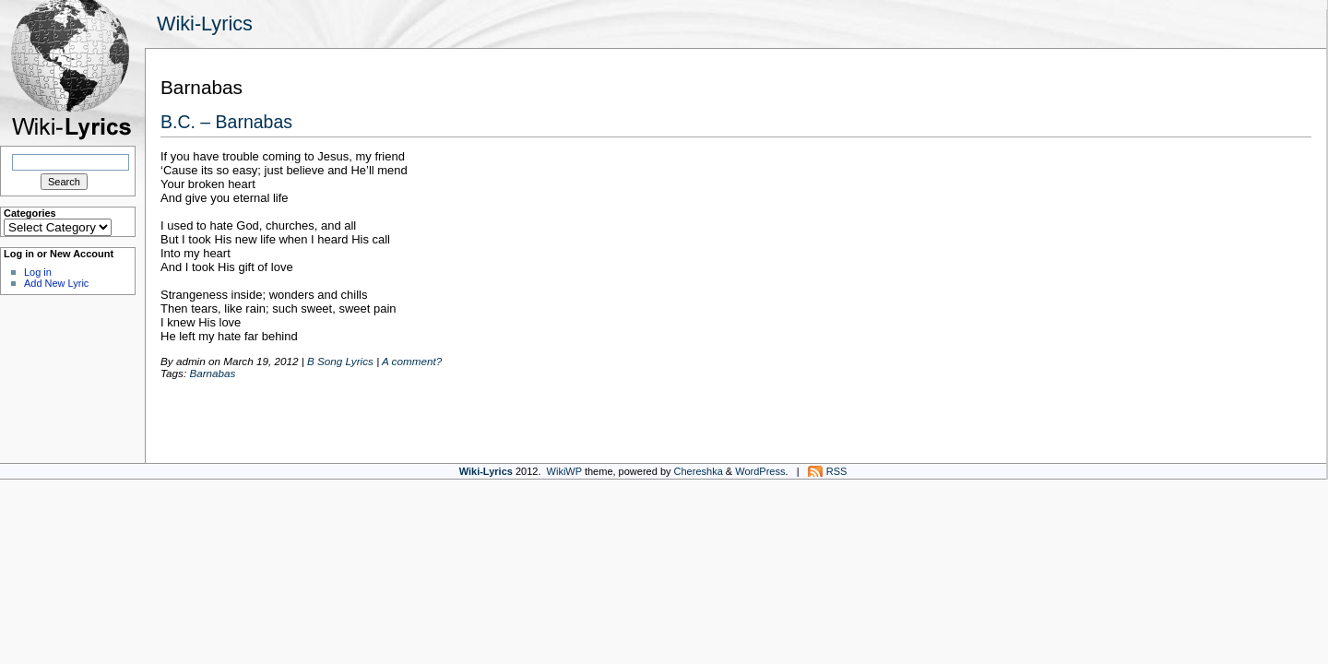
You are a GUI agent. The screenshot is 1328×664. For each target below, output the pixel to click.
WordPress (760, 471)
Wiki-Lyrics (205, 23)
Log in (38, 272)
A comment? (412, 361)
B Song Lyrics (340, 361)
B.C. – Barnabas (226, 122)
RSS (837, 471)
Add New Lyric (56, 283)
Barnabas (212, 373)
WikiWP (564, 471)
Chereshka (698, 471)
